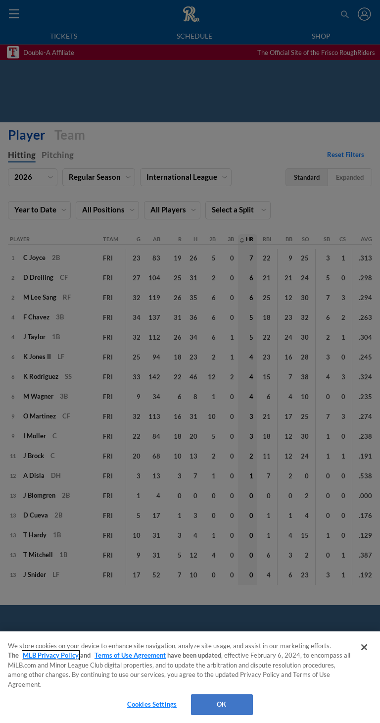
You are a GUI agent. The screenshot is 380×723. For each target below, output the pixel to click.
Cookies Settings (152, 704)
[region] (190, 677)
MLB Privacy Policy (51, 655)
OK (221, 704)
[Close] (364, 647)
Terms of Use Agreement (130, 655)
